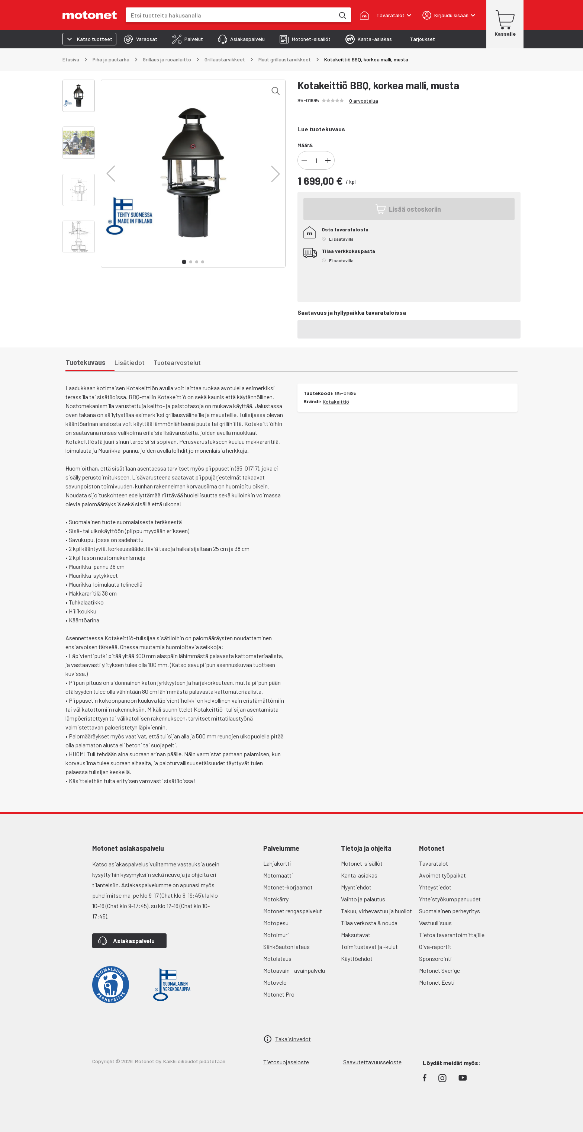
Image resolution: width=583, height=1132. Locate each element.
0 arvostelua (363, 100)
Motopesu (276, 922)
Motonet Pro (278, 994)
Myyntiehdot (356, 887)
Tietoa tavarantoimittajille (451, 934)
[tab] (140, 39)
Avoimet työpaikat (442, 875)
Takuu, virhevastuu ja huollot (376, 910)
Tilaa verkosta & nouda (369, 922)
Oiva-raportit (435, 946)
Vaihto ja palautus (363, 898)
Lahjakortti (277, 863)
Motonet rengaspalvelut (292, 910)
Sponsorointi (435, 958)
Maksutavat (355, 934)
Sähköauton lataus (286, 946)
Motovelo (275, 982)
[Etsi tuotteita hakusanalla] (342, 14)
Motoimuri (276, 934)
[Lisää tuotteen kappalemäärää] (328, 160)
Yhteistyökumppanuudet (450, 898)
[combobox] (230, 15)
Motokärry (276, 898)
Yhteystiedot (435, 887)
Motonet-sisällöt (362, 863)
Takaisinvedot (293, 1038)
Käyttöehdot (357, 958)
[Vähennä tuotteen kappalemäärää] (304, 160)
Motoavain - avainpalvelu (294, 970)
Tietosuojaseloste (286, 1061)
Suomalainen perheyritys (449, 910)
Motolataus (277, 958)
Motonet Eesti (437, 982)
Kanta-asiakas (359, 875)
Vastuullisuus (435, 922)
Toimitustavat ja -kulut (369, 946)
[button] (111, 174)
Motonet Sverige (439, 970)
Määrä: (305, 145)
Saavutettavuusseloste (372, 1061)
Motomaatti (278, 875)
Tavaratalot (433, 863)
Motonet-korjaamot (288, 887)
